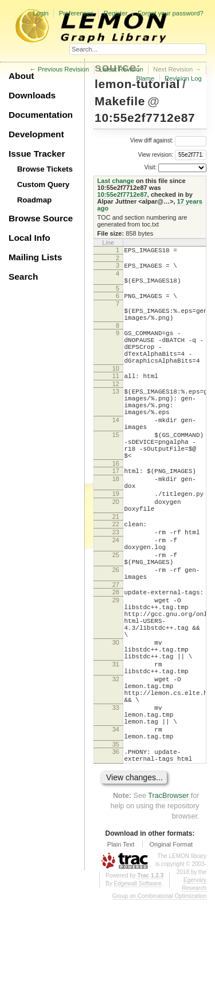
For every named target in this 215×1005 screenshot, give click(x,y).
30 (115, 719)
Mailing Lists (35, 257)
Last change (115, 180)
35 (115, 845)
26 (115, 631)
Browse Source (41, 218)
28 (115, 657)
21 (115, 568)
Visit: (150, 167)
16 (115, 504)
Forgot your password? (170, 13)
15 (115, 469)
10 (115, 390)
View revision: (156, 154)
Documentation (41, 115)
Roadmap (34, 200)
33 (115, 800)
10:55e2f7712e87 (145, 117)
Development (36, 134)
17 (115, 512)
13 (115, 415)
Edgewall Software (137, 988)
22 (115, 575)
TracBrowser (168, 900)
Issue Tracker (37, 153)
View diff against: (168, 140)
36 (115, 852)
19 (115, 540)
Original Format (171, 949)
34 (115, 827)
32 (115, 764)
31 (115, 746)
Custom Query (43, 184)
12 (115, 407)
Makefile (120, 101)
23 (115, 585)
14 (115, 450)
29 (115, 667)
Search (23, 276)
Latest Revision (121, 69)
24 (115, 594)
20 (115, 549)
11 (115, 398)
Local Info (29, 238)
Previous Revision (63, 69)
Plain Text (121, 949)
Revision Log (183, 78)
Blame (145, 78)
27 (115, 649)
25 (115, 613)
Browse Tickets (45, 169)
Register (116, 13)
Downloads (32, 95)
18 (115, 521)
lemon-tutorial (137, 83)
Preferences (76, 13)
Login (40, 13)
